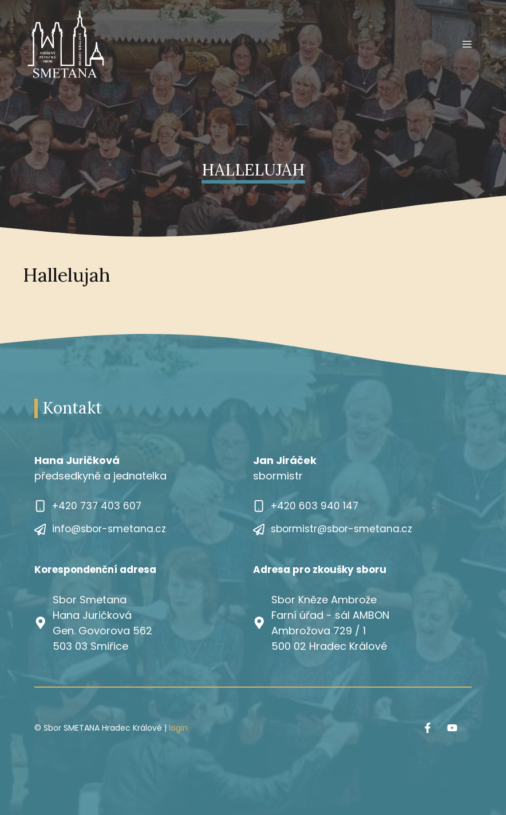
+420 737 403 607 (96, 506)
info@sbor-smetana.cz (109, 529)
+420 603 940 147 (314, 506)
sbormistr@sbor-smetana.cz (341, 529)
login (178, 728)
